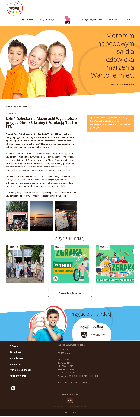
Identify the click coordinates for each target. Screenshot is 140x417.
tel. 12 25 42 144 (65, 363)
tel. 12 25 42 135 (65, 360)
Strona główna (11, 106)
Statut (127, 19)
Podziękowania (18, 376)
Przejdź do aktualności (70, 293)
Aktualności (27, 19)
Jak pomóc (15, 364)
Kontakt (113, 19)
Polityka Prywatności (92, 19)
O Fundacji (15, 346)
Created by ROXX (70, 413)
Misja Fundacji (47, 19)
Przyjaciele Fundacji (20, 370)
